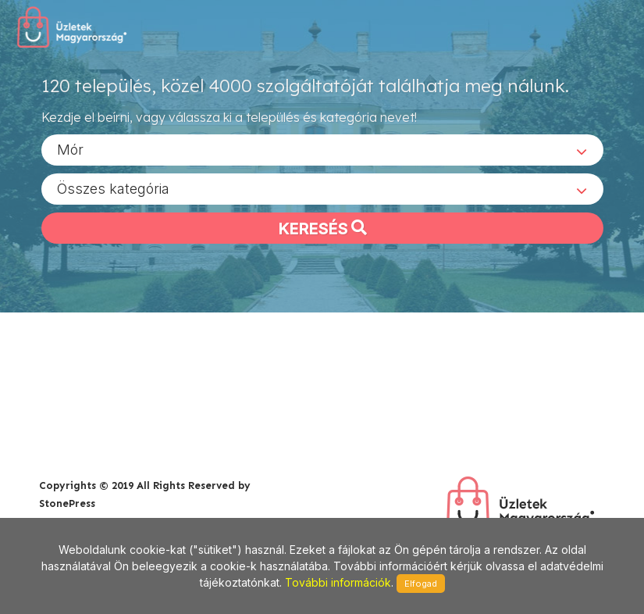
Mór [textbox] (70, 149)
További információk (338, 582)
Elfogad (420, 583)
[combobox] (322, 149)
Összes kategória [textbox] (113, 188)
